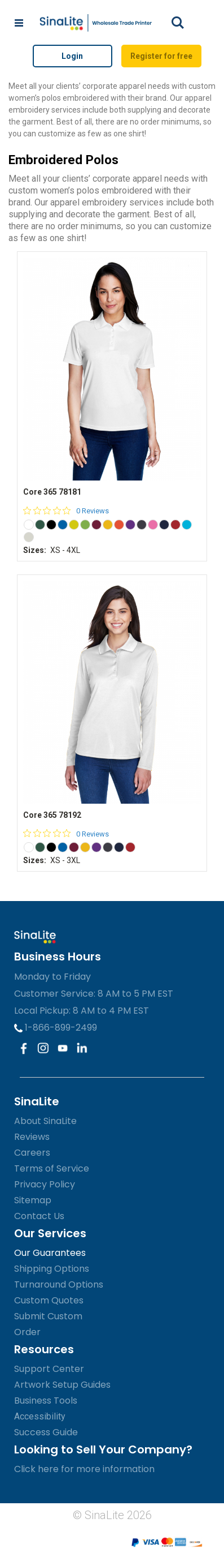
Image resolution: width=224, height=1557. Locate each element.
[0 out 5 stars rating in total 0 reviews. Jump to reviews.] (66, 510)
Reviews (32, 1136)
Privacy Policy (44, 1184)
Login (72, 56)
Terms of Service (51, 1168)
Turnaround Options (58, 1284)
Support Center (49, 1368)
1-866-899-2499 (55, 1027)
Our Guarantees (50, 1252)
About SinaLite (45, 1120)
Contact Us (39, 1216)
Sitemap (32, 1200)
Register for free (161, 56)
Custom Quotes (49, 1300)
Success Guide (46, 1432)
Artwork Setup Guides (62, 1384)
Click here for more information (84, 1468)
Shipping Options (51, 1268)
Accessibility (39, 1416)
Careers (32, 1152)
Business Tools (45, 1400)
